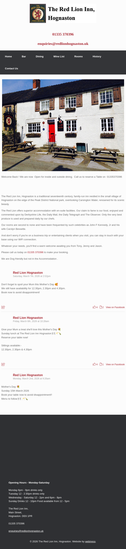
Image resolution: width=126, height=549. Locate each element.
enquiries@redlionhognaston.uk (63, 44)
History (97, 56)
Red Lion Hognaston (28, 272)
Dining (39, 56)
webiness (90, 541)
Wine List (58, 56)
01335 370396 (63, 34)
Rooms (78, 56)
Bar (24, 56)
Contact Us (11, 68)
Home (8, 56)
